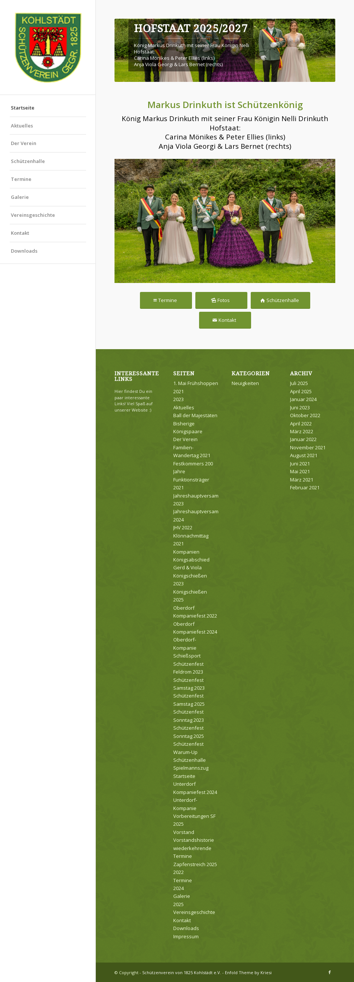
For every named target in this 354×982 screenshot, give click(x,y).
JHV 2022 (182, 527)
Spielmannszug (190, 767)
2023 (178, 399)
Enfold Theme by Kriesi (248, 972)
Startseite (22, 107)
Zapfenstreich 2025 (195, 864)
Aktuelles (22, 125)
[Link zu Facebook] (329, 972)
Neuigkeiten (245, 383)
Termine (21, 179)
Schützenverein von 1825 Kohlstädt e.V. (181, 972)
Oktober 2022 (305, 415)
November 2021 (308, 447)
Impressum (186, 936)
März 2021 (301, 479)
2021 (178, 391)
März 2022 (301, 431)
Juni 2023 (300, 407)
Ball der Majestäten (195, 415)
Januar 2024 (303, 399)
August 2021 (303, 455)
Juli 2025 (299, 383)
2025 (178, 904)
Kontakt (20, 233)
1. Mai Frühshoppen (195, 383)
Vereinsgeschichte (33, 215)
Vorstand (183, 832)
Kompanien (186, 551)
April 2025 (301, 391)
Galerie (20, 197)
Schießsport (187, 655)
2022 (178, 872)
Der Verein (23, 143)
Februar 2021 (305, 487)
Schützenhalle (28, 161)
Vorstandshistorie (193, 840)
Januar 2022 (303, 439)
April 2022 (301, 423)
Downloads (24, 250)
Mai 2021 (300, 471)
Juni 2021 (300, 463)
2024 (178, 888)
